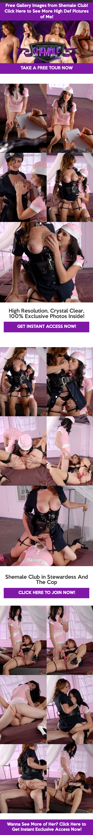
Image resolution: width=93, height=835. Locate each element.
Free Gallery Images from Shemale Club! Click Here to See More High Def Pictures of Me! (46, 11)
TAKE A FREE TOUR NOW (47, 68)
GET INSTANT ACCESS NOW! (46, 327)
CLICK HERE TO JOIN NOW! (46, 593)
